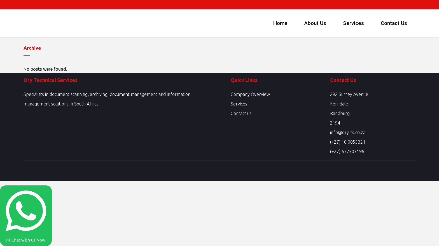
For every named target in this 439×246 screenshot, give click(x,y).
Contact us (241, 113)
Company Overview (250, 94)
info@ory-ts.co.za (347, 132)
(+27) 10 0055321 (347, 141)
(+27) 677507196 (347, 151)
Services (239, 103)
